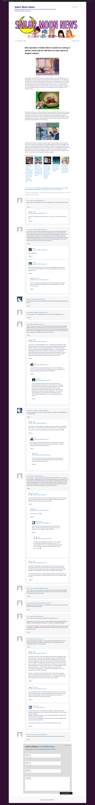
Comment (28, 778)
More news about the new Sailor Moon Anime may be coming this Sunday (56, 168)
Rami (33, 248)
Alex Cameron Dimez (31, 603)
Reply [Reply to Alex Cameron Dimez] (28, 609)
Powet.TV (5, 0)
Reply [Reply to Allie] (28, 647)
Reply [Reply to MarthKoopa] (28, 739)
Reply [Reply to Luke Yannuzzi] (28, 317)
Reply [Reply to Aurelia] (28, 207)
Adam (49, 189)
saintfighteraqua (47, 746)
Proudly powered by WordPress (47, 799)
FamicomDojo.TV (11, 0)
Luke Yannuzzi (30, 312)
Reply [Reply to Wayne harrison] (28, 596)
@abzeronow (58, 84)
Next (78, 40)
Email (28, 763)
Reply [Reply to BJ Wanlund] (33, 398)
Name (28, 756)
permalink (59, 189)
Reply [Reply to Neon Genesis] (28, 243)
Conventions (38, 188)
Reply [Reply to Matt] (32, 374)
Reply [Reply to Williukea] (30, 358)
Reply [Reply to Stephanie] (30, 273)
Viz (46, 189)
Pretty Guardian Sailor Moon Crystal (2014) (50, 188)
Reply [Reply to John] (28, 632)
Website (28, 770)
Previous (73, 40)
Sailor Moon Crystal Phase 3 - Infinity (37, 189)
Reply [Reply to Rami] (30, 256)
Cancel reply (67, 745)
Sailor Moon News (28, 0)
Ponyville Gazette (19, 0)
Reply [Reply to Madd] (28, 335)
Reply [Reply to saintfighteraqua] (28, 417)
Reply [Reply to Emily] (28, 488)
